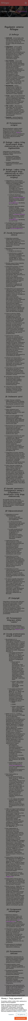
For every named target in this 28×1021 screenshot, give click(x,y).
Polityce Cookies (21, 1011)
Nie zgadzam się (21, 1014)
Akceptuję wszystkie (20, 1018)
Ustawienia (11, 1014)
